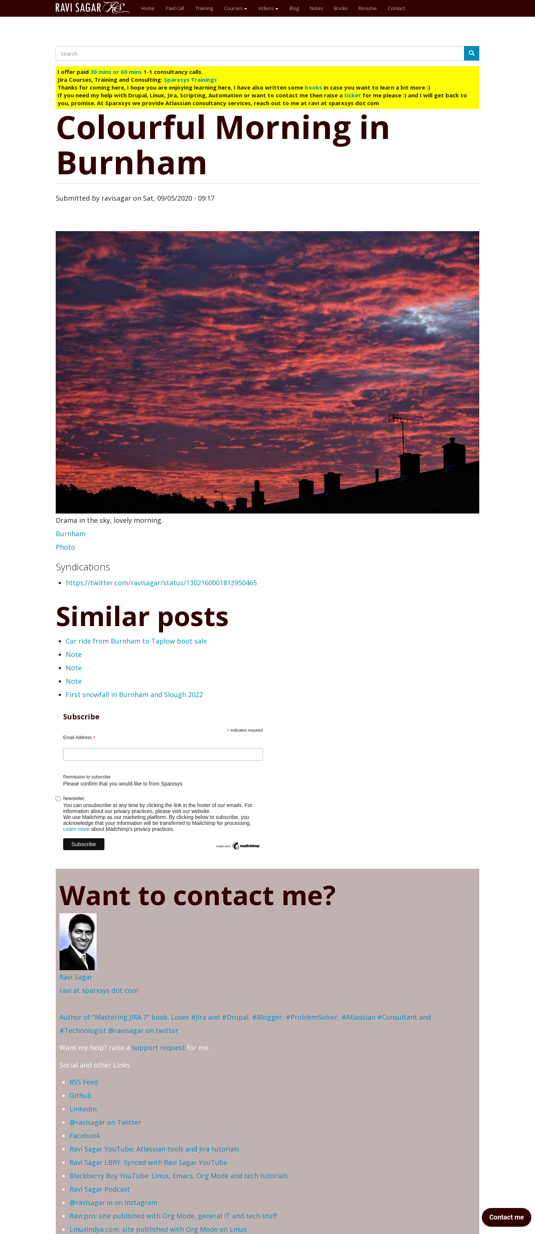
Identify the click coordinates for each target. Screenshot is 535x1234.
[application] (506, 1219)
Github (80, 1095)
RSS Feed (83, 1082)
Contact (396, 8)
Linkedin (83, 1108)
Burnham (70, 533)
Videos (268, 8)
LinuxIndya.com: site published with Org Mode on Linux (158, 1229)
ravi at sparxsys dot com (98, 990)
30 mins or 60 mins (116, 71)
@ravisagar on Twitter (105, 1122)
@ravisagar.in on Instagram (113, 1202)
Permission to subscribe (86, 777)
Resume (368, 8)
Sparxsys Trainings (190, 79)
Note (74, 654)
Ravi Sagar (76, 976)
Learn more (76, 829)
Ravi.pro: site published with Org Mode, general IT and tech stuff (173, 1215)
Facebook (84, 1135)
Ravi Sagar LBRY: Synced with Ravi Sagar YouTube (148, 1162)
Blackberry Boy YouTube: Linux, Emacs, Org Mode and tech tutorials (178, 1175)
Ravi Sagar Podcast (99, 1189)
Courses (235, 8)
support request (158, 1047)
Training (204, 8)
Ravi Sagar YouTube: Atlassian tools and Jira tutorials (154, 1148)
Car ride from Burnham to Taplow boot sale (136, 641)
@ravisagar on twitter (143, 1030)
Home (148, 8)
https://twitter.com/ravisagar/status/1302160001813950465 (161, 582)
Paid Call (175, 8)
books (313, 87)
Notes (316, 8)
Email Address (79, 738)
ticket (352, 95)
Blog (294, 8)
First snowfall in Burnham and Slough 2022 (134, 694)
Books (340, 8)
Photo (65, 546)
